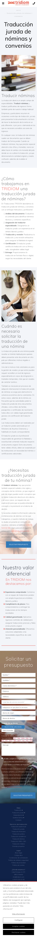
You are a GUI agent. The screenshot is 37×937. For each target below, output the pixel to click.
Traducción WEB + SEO (18, 841)
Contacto (18, 820)
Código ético (18, 855)
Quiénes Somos (18, 817)
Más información (18, 914)
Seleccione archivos (13, 727)
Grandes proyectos (18, 846)
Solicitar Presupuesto (22, 795)
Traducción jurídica (18, 834)
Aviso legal (18, 853)
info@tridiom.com (18, 877)
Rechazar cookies (18, 932)
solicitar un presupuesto (20, 531)
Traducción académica (18, 836)
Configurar (19, 920)
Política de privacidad (14, 787)
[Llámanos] (34, 3)
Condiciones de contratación (18, 858)
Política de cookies (18, 865)
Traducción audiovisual (18, 826)
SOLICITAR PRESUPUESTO (18, 544)
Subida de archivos (9, 723)
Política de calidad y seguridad (18, 860)
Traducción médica (18, 844)
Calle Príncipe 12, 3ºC (18, 872)
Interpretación (18, 815)
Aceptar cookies (18, 926)
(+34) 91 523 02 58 (18, 879)
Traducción (18, 810)
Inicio (18, 10)
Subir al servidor (8, 730)
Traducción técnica (18, 839)
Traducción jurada (18, 813)
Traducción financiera (18, 831)
